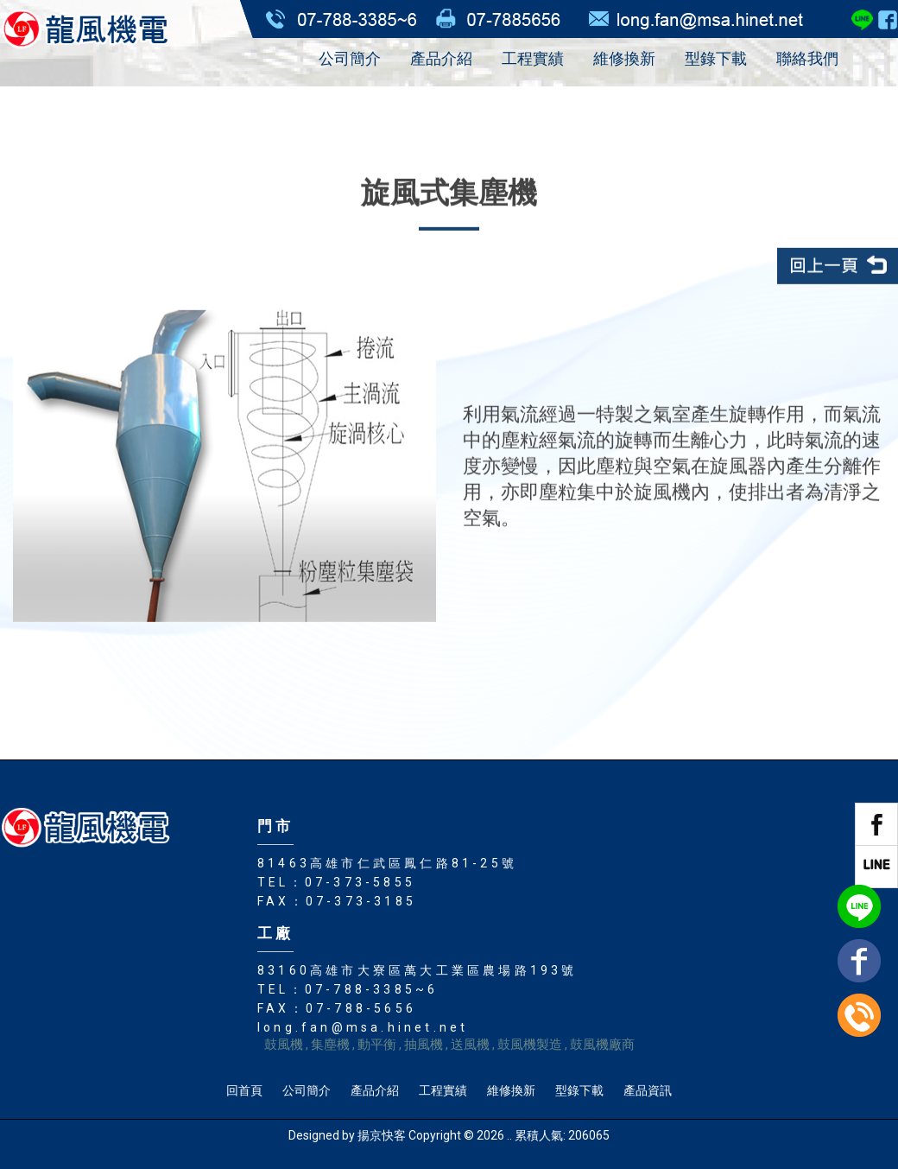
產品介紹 (441, 58)
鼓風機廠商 (602, 1044)
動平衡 (376, 1044)
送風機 (470, 1044)
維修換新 (624, 58)
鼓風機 (283, 1044)
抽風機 (423, 1044)
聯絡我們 (807, 58)
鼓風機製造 (529, 1044)
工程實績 (533, 58)
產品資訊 (647, 1090)
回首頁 (244, 1090)
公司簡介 (350, 58)
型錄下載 (716, 58)
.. (509, 1135)
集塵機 (330, 1044)
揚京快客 (381, 1135)
